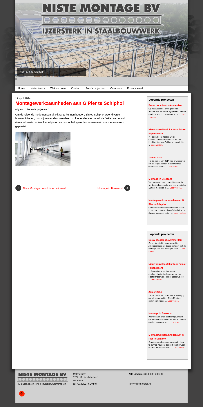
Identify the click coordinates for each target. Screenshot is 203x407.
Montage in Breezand (113, 188)
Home (21, 88)
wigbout (19, 109)
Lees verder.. (157, 279)
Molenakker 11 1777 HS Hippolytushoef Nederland (85, 377)
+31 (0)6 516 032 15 (153, 374)
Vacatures (116, 88)
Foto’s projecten (95, 88)
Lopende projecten (37, 109)
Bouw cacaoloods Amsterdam (165, 105)
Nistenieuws (37, 88)
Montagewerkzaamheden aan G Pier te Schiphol (69, 103)
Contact (75, 88)
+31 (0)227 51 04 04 (87, 384)
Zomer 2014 (155, 157)
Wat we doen (58, 88)
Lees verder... (157, 145)
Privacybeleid (135, 88)
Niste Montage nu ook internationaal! (40, 188)
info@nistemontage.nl (140, 384)
